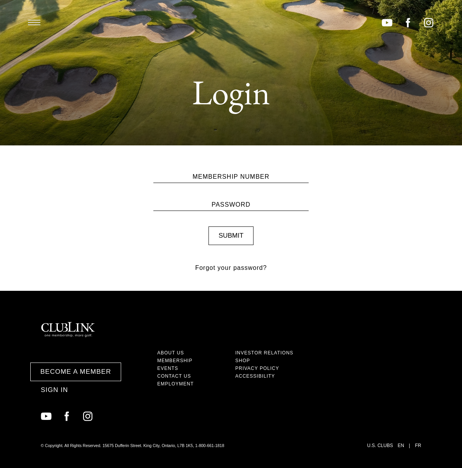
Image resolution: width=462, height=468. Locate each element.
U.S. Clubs (380, 445)
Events (167, 368)
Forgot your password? (231, 267)
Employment (175, 384)
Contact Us (174, 376)
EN (401, 445)
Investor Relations (264, 353)
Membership (175, 360)
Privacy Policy (257, 368)
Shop (242, 360)
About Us (170, 353)
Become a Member (75, 371)
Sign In (54, 390)
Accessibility (255, 376)
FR (418, 445)
